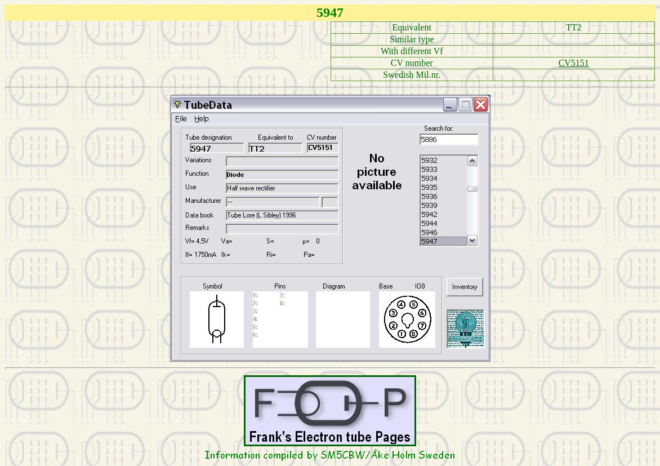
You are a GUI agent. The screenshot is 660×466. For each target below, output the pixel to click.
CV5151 (574, 63)
